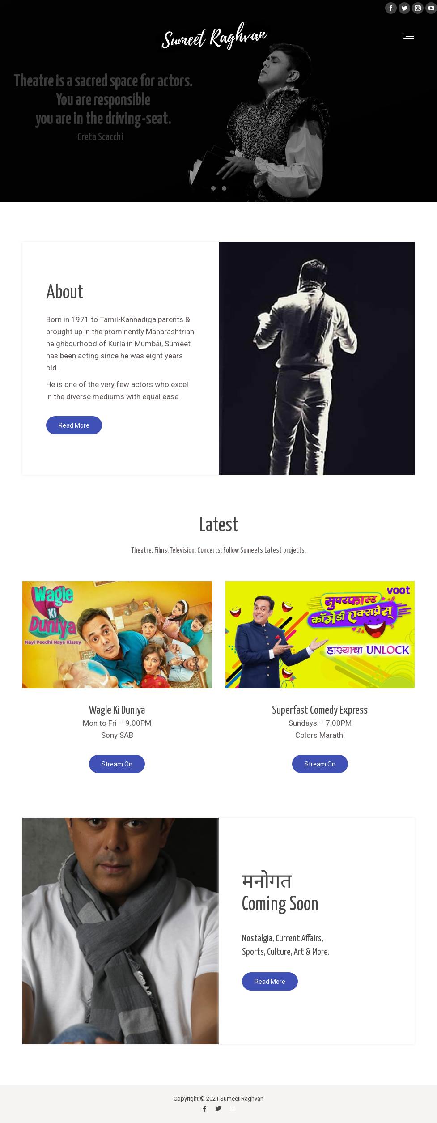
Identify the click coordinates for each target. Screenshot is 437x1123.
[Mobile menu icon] (409, 36)
